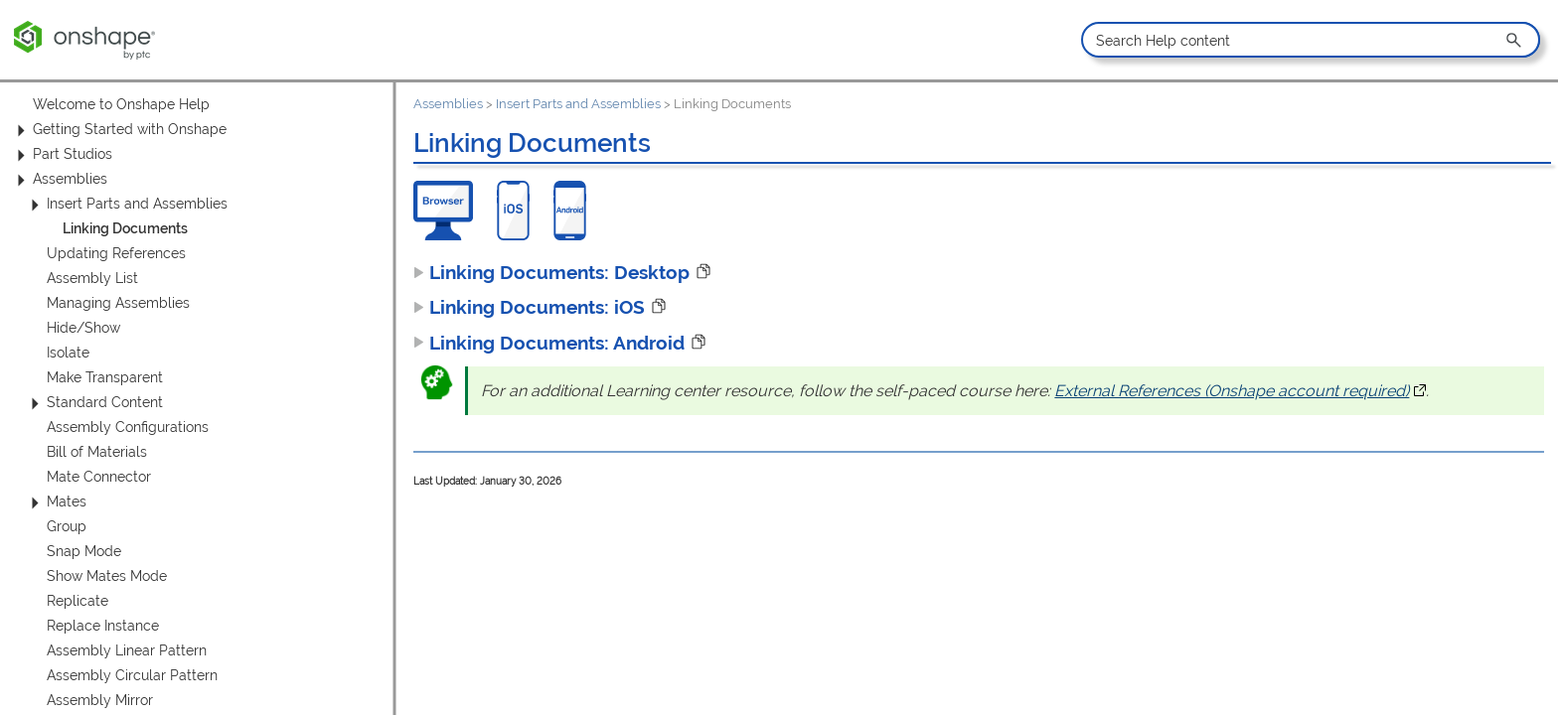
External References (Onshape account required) (1240, 390)
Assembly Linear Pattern (127, 650)
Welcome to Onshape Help (121, 104)
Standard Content (94, 402)
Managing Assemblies (118, 303)
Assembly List (92, 278)
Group (66, 526)
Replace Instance (103, 626)
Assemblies (59, 179)
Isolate (68, 352)
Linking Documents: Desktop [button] (551, 272)
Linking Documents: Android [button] (549, 343)
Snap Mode (84, 551)
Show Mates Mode (107, 576)
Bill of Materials (97, 452)
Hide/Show (83, 328)
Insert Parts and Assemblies (126, 204)
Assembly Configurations (128, 427)
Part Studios (61, 154)
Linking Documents (125, 228)
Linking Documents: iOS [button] (529, 307)
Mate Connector (99, 477)
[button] (1515, 40)
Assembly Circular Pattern (132, 675)
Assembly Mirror (100, 700)
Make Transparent (105, 377)
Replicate (77, 601)
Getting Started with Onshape (119, 129)
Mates (55, 502)
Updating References (116, 253)
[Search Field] (1310, 40)
